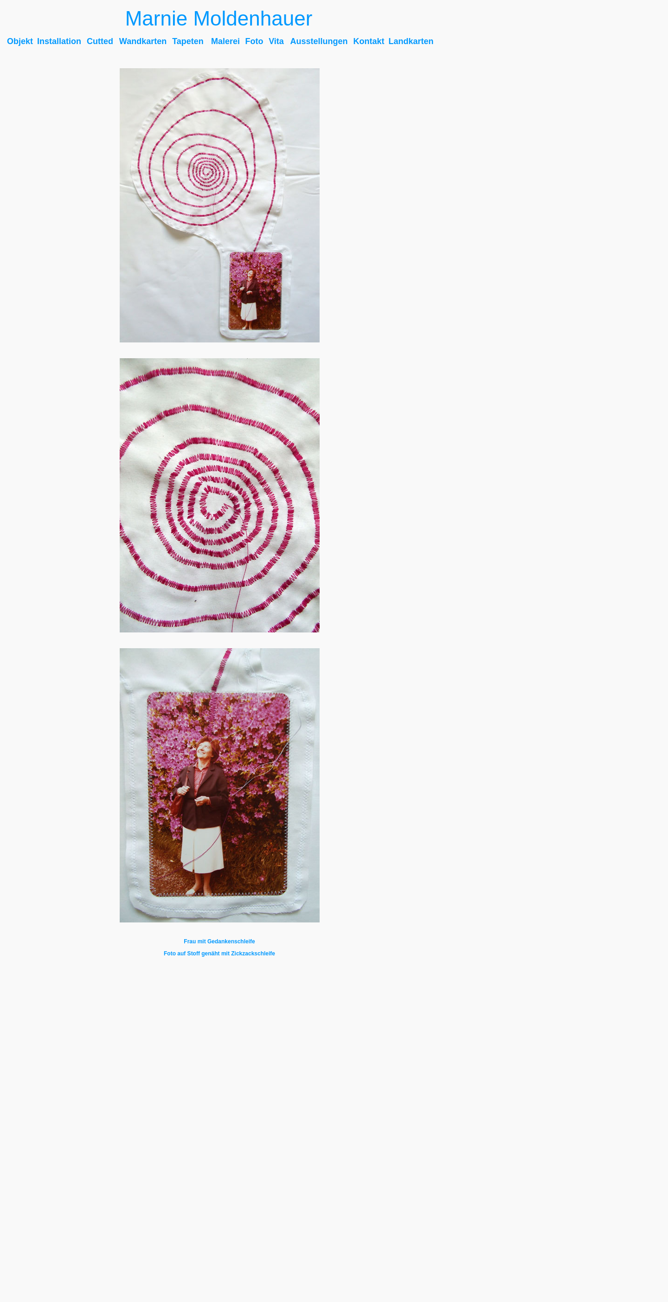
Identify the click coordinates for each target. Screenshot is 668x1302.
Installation (59, 41)
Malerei (225, 41)
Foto (254, 41)
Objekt (20, 41)
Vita (276, 41)
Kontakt (369, 41)
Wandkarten (143, 41)
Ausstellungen (318, 41)
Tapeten (188, 41)
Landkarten (410, 41)
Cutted (100, 41)
